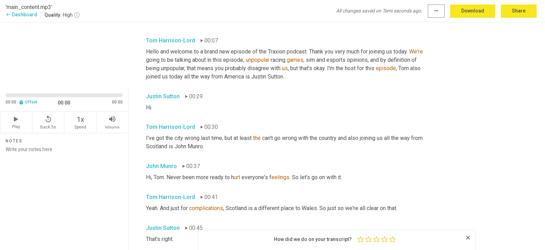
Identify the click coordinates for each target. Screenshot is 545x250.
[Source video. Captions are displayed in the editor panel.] (64, 54)
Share (519, 11)
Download (472, 11)
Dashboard (21, 14)
